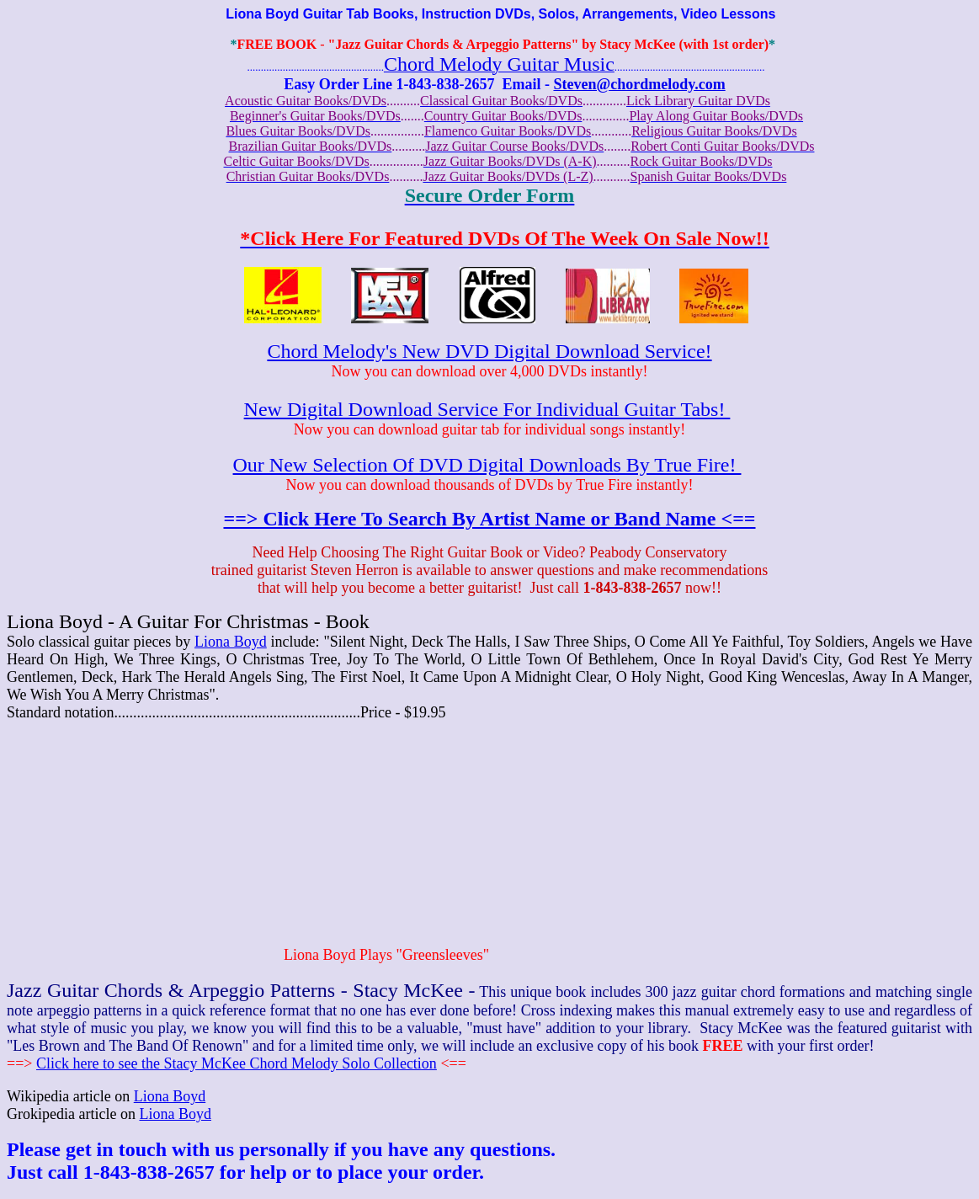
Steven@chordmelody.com (639, 84)
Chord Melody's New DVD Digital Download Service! (489, 351)
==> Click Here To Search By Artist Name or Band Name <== (489, 519)
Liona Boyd (230, 641)
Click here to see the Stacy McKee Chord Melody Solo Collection (236, 1063)
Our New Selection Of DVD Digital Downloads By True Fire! (487, 465)
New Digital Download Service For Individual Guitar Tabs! (487, 409)
